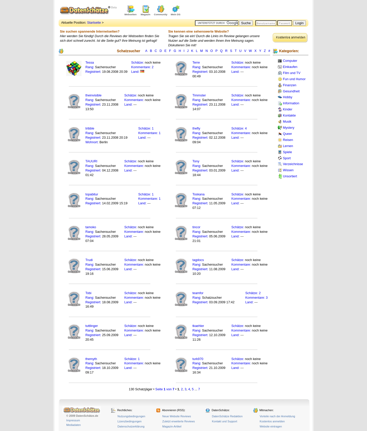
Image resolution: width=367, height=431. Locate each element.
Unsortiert (290, 176)
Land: (135, 72)
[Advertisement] (248, 10)
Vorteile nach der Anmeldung (277, 416)
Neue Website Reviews (176, 416)
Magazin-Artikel (171, 426)
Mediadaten (73, 424)
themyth (91, 359)
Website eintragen (271, 426)
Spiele (287, 152)
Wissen (288, 170)
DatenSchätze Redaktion (227, 416)
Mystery (288, 128)
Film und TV (291, 73)
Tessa (89, 62)
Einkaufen (290, 67)
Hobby (287, 97)
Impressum (73, 420)
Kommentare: (141, 67)
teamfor (197, 293)
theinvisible (93, 95)
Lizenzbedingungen (129, 421)
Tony (195, 161)
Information (291, 103)
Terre (196, 62)
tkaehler (198, 326)
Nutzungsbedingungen (131, 416)
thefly (196, 128)
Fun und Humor (294, 79)
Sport (287, 158)
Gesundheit (291, 91)
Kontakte (289, 115)
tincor (196, 227)
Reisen (288, 140)
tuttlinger (91, 326)
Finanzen (289, 85)
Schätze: (137, 62)
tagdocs (198, 260)
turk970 (197, 359)
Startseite (94, 22)
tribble (89, 128)
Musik (287, 121)
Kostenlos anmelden (272, 421)
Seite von (164, 389)
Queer (287, 134)
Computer (290, 61)
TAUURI (91, 161)
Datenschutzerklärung (131, 426)
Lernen (288, 146)
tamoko (90, 227)
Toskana (198, 194)
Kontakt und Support (224, 421)
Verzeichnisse (293, 164)
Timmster (199, 95)
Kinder (287, 109)
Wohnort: (92, 142)
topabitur (91, 194)
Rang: (90, 67)
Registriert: (93, 72)
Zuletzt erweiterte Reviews (178, 421)
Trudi (89, 260)
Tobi (88, 293)
